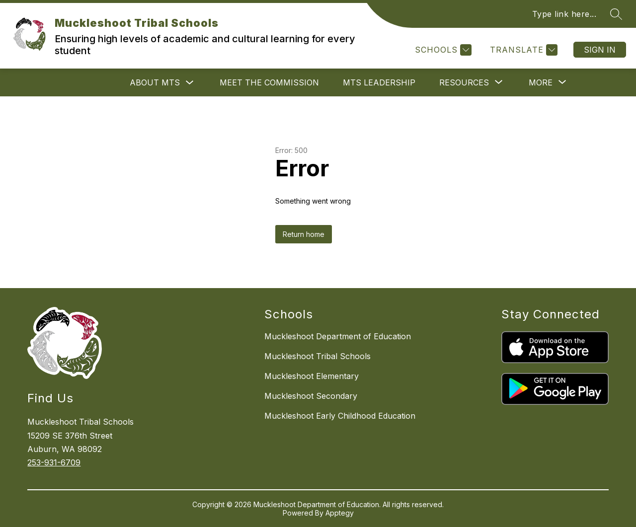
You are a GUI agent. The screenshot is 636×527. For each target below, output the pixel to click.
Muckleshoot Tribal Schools (317, 356)
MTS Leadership (379, 82)
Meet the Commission (269, 82)
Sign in (600, 50)
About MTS (155, 82)
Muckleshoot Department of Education (337, 336)
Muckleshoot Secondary (310, 396)
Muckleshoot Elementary (311, 376)
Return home (303, 234)
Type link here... (564, 14)
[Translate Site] (522, 50)
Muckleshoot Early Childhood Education (339, 416)
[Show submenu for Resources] (464, 82)
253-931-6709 (53, 462)
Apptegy (339, 513)
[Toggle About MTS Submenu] (190, 82)
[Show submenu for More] (541, 82)
